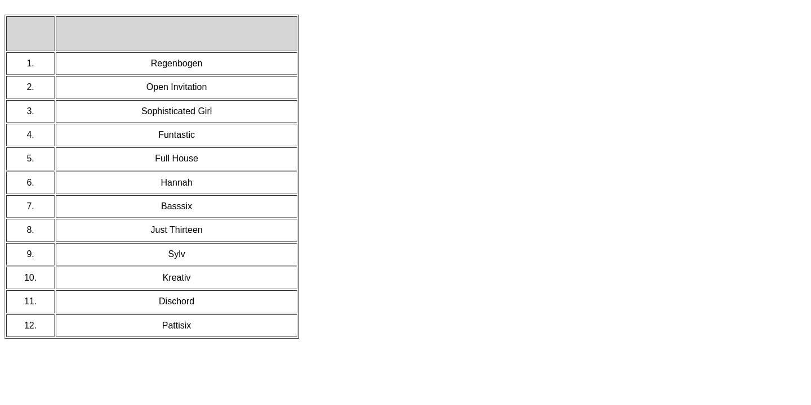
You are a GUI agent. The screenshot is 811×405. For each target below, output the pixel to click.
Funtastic (176, 135)
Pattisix (176, 325)
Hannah (177, 182)
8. (30, 230)
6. (30, 182)
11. (30, 301)
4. (30, 135)
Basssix (176, 206)
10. (30, 277)
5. (30, 158)
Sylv (176, 254)
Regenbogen (177, 63)
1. (30, 63)
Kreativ (177, 277)
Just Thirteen (176, 230)
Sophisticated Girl (176, 111)
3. (30, 111)
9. (30, 254)
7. (30, 206)
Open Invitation (176, 87)
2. (30, 87)
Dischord (176, 301)
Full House (176, 158)
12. (30, 325)
